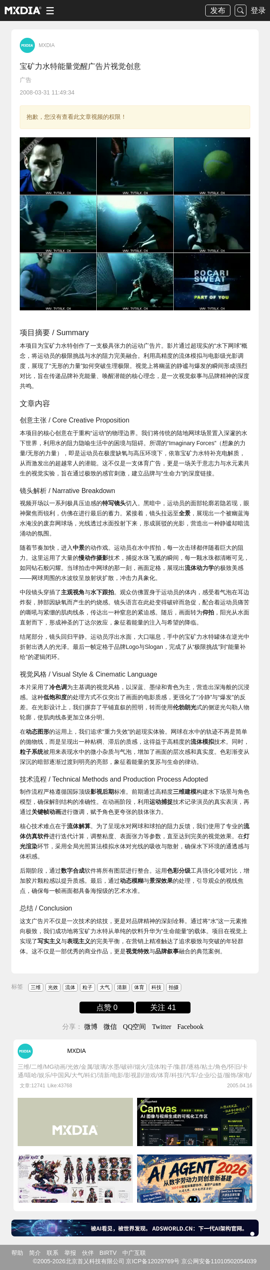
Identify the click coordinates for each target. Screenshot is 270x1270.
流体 (70, 987)
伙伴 (88, 1252)
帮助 (17, 1252)
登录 (258, 10)
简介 (35, 1252)
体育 (139, 987)
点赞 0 (107, 1007)
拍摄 (174, 987)
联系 (52, 1252)
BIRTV (107, 1252)
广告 (26, 79)
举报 (70, 1252)
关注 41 (163, 1007)
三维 (36, 987)
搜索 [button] (240, 10)
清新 (122, 987)
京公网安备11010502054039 (219, 1261)
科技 (156, 987)
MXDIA (47, 45)
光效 (53, 987)
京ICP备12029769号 (153, 1261)
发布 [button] (217, 10)
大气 (105, 987)
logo (23, 10)
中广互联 (134, 1252)
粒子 (87, 987)
